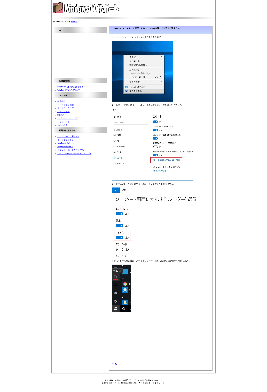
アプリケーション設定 (67, 118)
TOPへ (74, 21)
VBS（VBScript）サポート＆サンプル (74, 153)
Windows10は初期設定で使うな (71, 87)
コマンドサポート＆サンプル (70, 150)
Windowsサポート (65, 146)
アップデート (63, 122)
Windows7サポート (65, 143)
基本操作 (61, 101)
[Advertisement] (160, 9)
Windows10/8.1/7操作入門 (68, 90)
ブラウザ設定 (63, 111)
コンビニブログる (65, 140)
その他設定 (62, 125)
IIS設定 (60, 115)
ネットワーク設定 (65, 108)
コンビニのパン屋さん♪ (68, 136)
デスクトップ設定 (65, 105)
